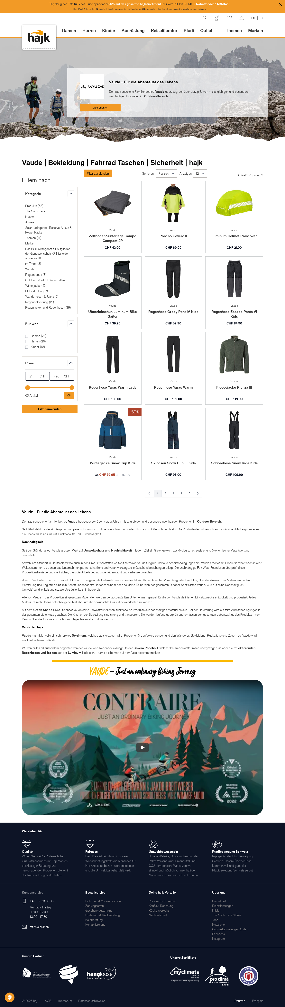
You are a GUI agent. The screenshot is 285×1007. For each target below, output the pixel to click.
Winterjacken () (36, 285)
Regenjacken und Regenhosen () (48, 307)
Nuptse (29, 217)
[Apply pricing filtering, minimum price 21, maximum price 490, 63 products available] (69, 395)
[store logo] (39, 37)
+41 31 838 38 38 (41, 901)
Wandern (31, 269)
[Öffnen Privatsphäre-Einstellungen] (9, 997)
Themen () (33, 238)
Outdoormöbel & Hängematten (45, 280)
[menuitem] (103, 901)
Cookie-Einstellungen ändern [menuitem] (230, 929)
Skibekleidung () (36, 291)
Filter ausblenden (98, 173)
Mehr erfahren (100, 107)
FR (260, 18)
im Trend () (33, 264)
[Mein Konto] (217, 18)
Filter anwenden (49, 409)
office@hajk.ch (39, 927)
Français (257, 1001)
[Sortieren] (166, 173)
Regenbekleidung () (39, 302)
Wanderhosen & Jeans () (41, 296)
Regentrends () (35, 275)
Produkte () (34, 206)
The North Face (35, 211)
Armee (29, 222)
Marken (255, 30)
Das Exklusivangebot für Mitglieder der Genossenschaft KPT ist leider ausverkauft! (47, 253)
